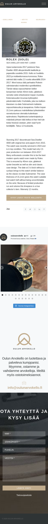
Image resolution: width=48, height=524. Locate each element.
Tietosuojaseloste (23, 495)
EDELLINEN (7, 19)
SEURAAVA (41, 19)
